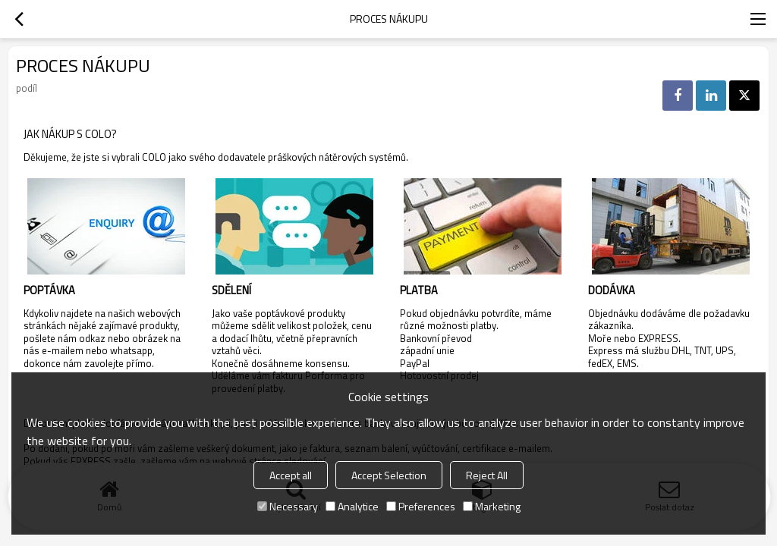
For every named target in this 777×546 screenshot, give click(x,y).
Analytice (352, 506)
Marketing (492, 506)
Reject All (487, 475)
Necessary (287, 506)
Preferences (420, 506)
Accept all (290, 475)
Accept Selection (388, 475)
